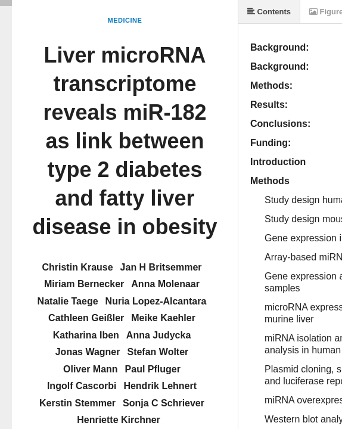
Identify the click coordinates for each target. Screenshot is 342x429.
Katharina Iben (86, 335)
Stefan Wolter (157, 352)
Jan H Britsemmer (161, 267)
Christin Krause (77, 267)
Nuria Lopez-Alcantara (156, 301)
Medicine (125, 20)
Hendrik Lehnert (160, 386)
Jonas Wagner (87, 352)
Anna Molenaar (165, 284)
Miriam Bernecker (84, 284)
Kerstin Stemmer (77, 403)
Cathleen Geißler (86, 318)
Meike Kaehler (163, 318)
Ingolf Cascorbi (81, 386)
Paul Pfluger (153, 369)
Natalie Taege (68, 301)
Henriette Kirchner (118, 420)
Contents (269, 11)
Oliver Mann (90, 369)
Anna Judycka (158, 335)
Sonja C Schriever (163, 403)
